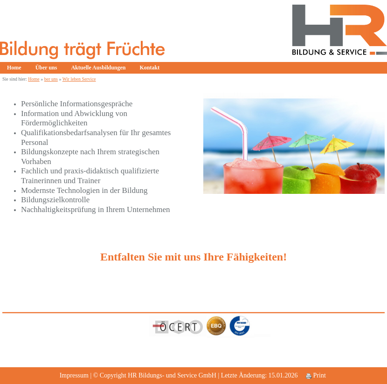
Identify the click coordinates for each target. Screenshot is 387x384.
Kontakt (150, 67)
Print (316, 375)
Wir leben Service (79, 79)
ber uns (51, 79)
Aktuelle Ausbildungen (98, 67)
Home (14, 67)
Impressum (74, 375)
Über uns (46, 67)
